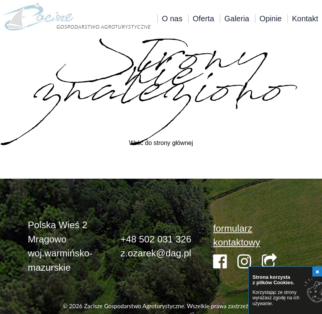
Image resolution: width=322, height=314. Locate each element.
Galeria (236, 18)
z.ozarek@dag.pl (155, 253)
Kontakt (305, 18)
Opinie (270, 18)
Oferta (203, 18)
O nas (172, 18)
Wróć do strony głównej (161, 143)
